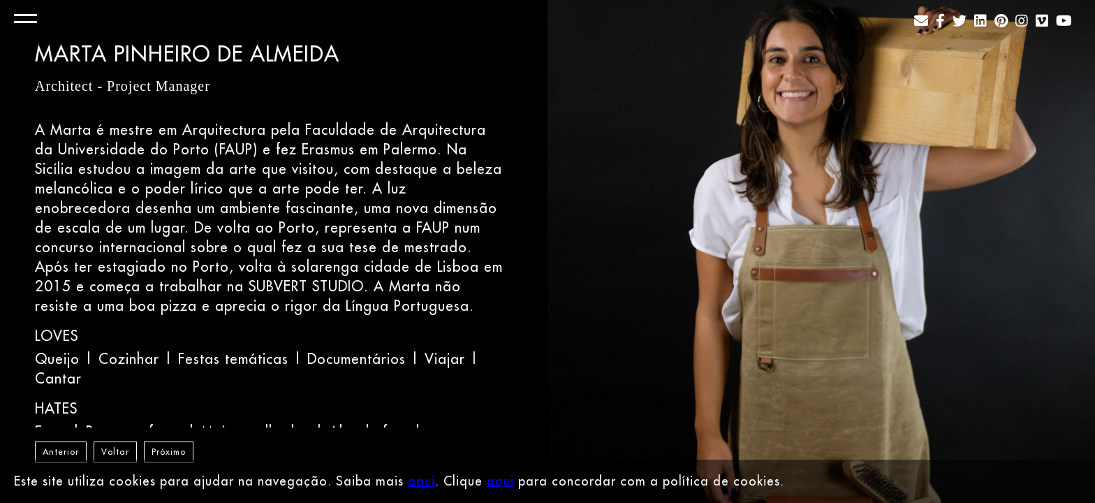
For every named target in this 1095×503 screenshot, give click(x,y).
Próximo (169, 451)
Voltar (115, 451)
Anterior (61, 451)
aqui (421, 481)
